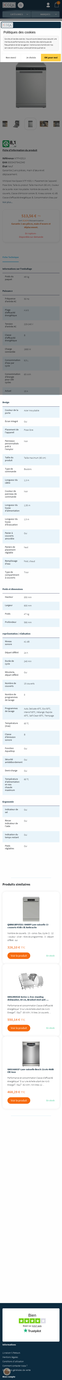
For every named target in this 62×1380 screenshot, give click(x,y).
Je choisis (31, 57)
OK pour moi (51, 57)
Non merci (11, 57)
